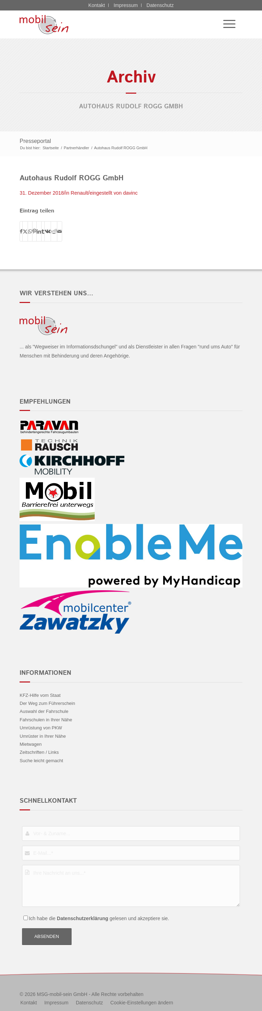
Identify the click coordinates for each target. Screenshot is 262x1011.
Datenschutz (160, 5)
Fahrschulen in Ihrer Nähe (46, 719)
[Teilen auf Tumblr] (43, 231)
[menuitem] (225, 24)
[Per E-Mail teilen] (59, 231)
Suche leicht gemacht (41, 760)
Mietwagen (31, 744)
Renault (79, 193)
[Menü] (225, 24)
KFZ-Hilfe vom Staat (40, 695)
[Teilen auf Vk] (48, 231)
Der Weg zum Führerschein (47, 703)
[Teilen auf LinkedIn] (39, 231)
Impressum (126, 5)
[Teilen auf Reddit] (54, 231)
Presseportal (35, 141)
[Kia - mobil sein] (109, 24)
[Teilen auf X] (25, 231)
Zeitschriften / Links (39, 752)
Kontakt (96, 5)
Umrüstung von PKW (41, 727)
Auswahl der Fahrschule (44, 711)
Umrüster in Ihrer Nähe (43, 736)
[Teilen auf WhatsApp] (30, 231)
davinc (130, 193)
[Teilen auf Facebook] (21, 231)
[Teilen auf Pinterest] (34, 231)
